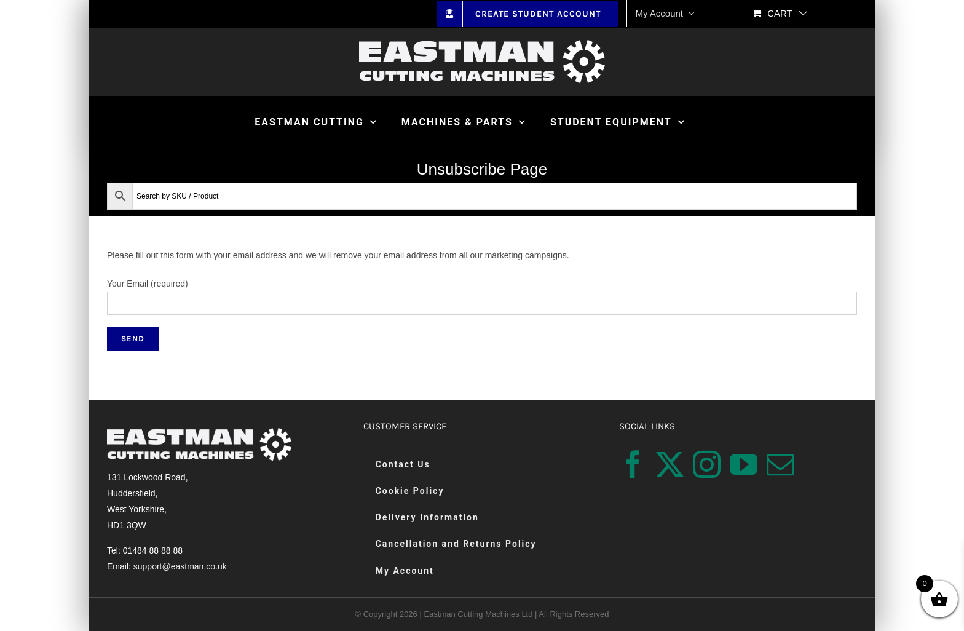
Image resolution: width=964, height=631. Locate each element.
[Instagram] (707, 464)
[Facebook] (633, 464)
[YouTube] (743, 464)
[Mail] (780, 464)
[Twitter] (670, 464)
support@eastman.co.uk (180, 566)
